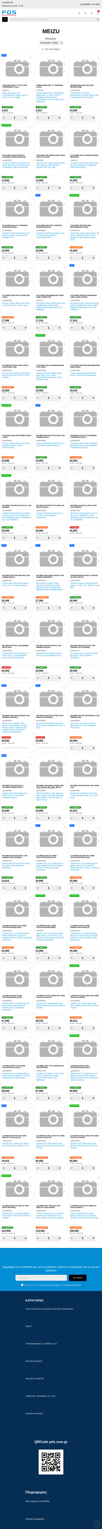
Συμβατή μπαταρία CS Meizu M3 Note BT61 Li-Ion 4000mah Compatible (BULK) (84, 445)
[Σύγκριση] (79, 13)
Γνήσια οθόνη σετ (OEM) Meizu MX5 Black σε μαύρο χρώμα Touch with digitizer (84, 1215)
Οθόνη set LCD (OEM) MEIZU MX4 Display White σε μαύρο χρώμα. (16, 1215)
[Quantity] (14, 118)
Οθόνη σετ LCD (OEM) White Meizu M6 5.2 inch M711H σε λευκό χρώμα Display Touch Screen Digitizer (50, 936)
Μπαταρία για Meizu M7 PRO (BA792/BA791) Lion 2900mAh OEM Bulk (83, 725)
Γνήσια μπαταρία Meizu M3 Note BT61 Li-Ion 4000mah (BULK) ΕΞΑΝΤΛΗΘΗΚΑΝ (14, 655)
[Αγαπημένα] (85, 13)
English (97, 4)
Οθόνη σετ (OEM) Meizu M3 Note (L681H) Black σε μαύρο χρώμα (50, 1145)
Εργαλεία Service (33, 1361)
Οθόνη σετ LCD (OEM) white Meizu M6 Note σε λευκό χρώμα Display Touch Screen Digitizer (17, 936)
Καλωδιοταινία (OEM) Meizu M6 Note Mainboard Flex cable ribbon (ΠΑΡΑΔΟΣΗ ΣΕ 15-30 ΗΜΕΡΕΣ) (84, 306)
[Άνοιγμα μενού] (5, 19)
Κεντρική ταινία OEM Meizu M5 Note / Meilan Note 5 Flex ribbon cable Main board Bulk (84, 236)
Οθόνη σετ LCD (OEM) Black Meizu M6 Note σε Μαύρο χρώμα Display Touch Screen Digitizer (85, 866)
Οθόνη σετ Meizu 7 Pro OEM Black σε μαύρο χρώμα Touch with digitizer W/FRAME (50, 1076)
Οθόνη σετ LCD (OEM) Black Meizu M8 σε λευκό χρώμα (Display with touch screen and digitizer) (84, 1076)
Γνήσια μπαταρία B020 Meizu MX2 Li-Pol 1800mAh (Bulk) (15, 584)
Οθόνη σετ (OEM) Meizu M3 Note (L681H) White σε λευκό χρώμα (84, 1145)
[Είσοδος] (91, 13)
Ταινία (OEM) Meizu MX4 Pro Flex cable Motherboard (83, 374)
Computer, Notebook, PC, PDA (40, 1396)
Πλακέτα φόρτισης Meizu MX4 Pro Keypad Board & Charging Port (50, 235)
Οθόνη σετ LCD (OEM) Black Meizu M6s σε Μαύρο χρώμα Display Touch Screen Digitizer (49, 866)
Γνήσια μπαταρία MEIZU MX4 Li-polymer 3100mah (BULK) (50, 444)
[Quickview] (30, 57)
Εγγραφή (77, 1278)
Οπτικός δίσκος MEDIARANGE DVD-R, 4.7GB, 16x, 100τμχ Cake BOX (85, 585)
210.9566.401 (7, 2)
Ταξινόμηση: (50, 38)
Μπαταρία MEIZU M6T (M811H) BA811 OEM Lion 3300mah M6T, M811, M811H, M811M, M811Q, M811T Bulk (50, 796)
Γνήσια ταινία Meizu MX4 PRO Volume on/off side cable (16, 304)
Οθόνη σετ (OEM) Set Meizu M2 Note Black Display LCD (15, 1144)
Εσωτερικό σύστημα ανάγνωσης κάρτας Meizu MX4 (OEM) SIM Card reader (84, 95)
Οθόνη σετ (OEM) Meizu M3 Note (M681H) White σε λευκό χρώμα (84, 1005)
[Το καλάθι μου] (98, 13)
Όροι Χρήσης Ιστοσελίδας (48, 1285)
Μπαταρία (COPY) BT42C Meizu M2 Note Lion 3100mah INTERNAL (84, 655)
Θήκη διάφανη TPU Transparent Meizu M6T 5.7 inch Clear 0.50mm (15, 95)
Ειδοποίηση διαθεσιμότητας (85, 538)
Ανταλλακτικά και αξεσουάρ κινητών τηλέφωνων (49, 1309)
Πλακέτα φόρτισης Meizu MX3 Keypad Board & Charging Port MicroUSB (84, 165)
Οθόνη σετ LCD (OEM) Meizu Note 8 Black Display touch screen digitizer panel (16, 1075)
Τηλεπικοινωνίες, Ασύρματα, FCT (41, 1344)
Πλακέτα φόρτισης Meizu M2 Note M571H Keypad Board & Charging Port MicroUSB (16, 165)
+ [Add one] (25, 117)
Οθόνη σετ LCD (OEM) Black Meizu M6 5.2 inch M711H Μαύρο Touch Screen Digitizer (15, 1006)
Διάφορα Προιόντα (34, 1414)
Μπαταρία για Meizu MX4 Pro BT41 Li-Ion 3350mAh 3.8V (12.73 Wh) (50, 725)
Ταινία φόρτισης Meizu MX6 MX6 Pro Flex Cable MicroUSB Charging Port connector (49, 376)
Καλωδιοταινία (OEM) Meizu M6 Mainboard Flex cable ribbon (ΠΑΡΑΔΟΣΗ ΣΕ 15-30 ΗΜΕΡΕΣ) (50, 306)
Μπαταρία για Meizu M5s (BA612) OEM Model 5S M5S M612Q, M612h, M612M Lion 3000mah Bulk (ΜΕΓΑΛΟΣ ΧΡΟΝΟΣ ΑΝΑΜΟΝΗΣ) (14, 727)
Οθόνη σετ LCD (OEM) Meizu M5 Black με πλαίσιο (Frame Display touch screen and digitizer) (84, 936)
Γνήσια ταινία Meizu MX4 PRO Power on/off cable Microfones (16, 445)
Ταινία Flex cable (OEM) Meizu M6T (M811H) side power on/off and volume (50, 165)
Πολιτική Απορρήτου (73, 1285)
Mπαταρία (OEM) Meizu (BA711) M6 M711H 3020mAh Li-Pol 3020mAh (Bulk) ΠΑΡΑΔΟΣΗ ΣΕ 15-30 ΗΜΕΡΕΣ (84, 516)
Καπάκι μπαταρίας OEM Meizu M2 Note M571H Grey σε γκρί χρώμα (16, 375)
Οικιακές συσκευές (34, 1379)
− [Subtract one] (4, 117)
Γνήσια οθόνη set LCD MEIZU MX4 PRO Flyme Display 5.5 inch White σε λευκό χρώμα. (50, 1215)
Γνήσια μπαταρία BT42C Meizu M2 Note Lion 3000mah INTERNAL (16, 865)
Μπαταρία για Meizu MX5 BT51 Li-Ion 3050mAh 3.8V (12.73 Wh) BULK (84, 795)
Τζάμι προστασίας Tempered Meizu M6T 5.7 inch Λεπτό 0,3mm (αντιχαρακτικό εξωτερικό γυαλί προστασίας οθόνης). (50, 97)
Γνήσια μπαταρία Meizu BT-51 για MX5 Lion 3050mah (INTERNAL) (50, 515)
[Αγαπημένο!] (30, 64)
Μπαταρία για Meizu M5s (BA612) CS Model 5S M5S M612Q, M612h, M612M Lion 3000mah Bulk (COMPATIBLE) (49, 586)
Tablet (28, 1326)
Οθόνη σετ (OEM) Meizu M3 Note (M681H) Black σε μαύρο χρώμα (50, 1005)
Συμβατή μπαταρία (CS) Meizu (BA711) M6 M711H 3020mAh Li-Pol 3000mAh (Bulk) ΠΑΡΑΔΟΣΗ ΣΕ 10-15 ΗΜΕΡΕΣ (16, 516)
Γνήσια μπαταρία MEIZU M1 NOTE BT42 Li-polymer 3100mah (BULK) (14, 795)
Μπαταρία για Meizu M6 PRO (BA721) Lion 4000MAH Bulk (49, 654)
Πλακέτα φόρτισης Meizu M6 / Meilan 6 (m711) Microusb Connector (16, 235)
